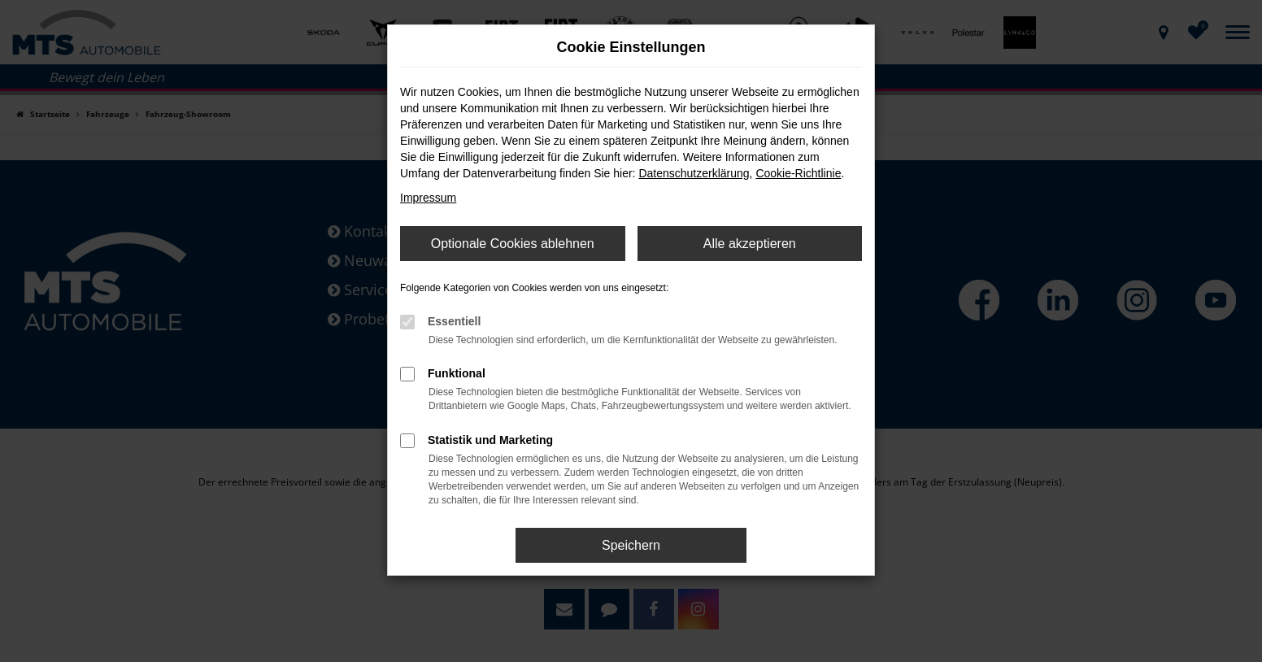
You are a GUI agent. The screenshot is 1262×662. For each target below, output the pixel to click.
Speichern (631, 545)
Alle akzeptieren (749, 243)
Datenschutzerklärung (693, 173)
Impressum (428, 197)
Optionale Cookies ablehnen (512, 243)
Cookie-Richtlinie (798, 173)
